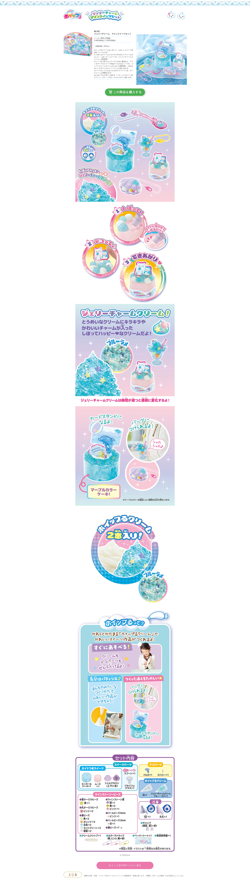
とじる (72, 874)
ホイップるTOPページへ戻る (125, 865)
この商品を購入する (125, 92)
